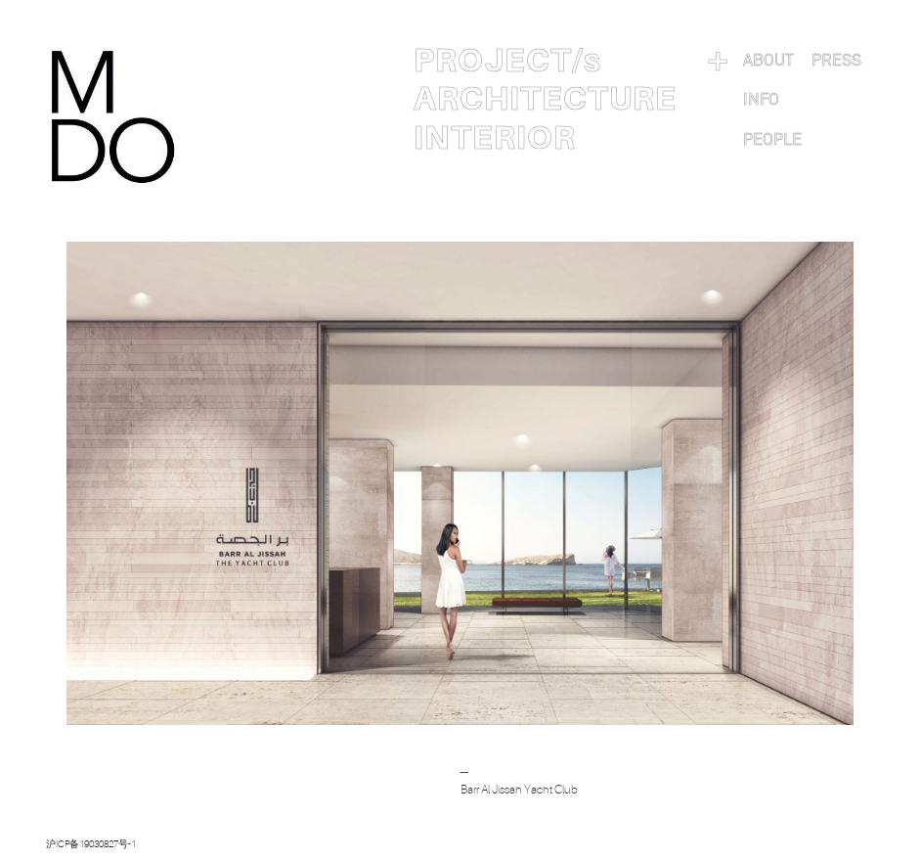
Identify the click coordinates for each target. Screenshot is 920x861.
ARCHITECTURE (545, 98)
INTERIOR (495, 138)
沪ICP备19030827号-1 (91, 843)
